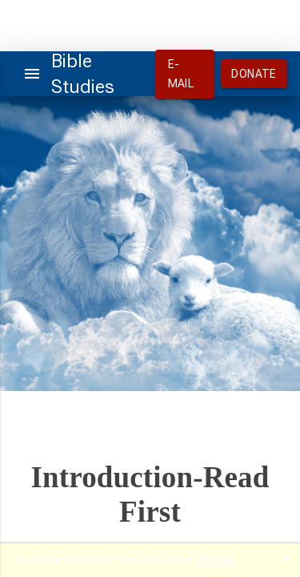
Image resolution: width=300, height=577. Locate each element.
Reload (216, 559)
